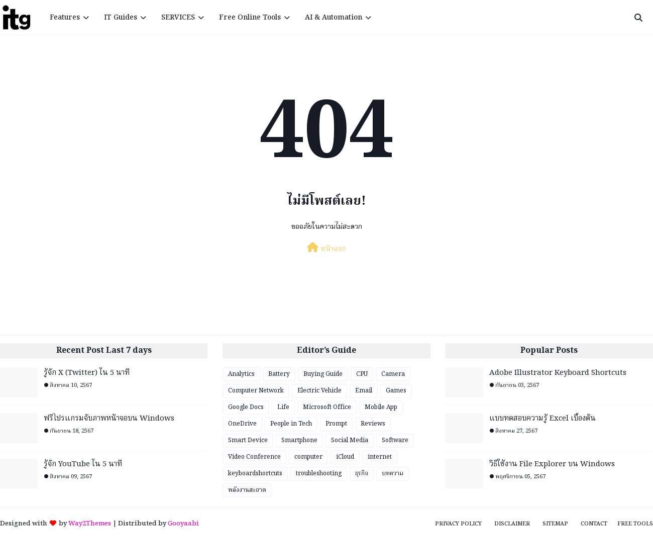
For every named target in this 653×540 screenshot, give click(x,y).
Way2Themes (89, 523)
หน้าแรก (326, 248)
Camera (393, 374)
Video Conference (254, 457)
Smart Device (248, 440)
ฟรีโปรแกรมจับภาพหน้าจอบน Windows (109, 419)
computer (308, 457)
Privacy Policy (458, 523)
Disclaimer (512, 523)
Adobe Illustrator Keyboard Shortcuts (557, 373)
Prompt (336, 424)
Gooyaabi (183, 523)
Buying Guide (323, 374)
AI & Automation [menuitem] (333, 17)
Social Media (349, 440)
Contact (594, 523)
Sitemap (555, 523)
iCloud (345, 457)
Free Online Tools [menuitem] (250, 17)
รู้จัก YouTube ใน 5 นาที (83, 464)
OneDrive (242, 424)
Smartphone (299, 440)
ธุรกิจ (361, 473)
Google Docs (246, 407)
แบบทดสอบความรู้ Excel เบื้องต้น (542, 419)
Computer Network (256, 390)
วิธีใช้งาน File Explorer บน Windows (552, 464)
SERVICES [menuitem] (178, 17)
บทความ (392, 473)
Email (363, 390)
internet (380, 457)
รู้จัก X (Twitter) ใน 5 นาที (87, 373)
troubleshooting (319, 473)
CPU (362, 374)
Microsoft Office (327, 407)
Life (283, 407)
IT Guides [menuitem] (120, 17)
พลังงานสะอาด (247, 490)
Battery (279, 374)
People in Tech (291, 424)
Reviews (373, 424)
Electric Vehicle (319, 390)
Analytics (241, 374)
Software (395, 440)
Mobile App (381, 407)
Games (396, 390)
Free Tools (635, 523)
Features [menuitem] (65, 17)
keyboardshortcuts (255, 473)
